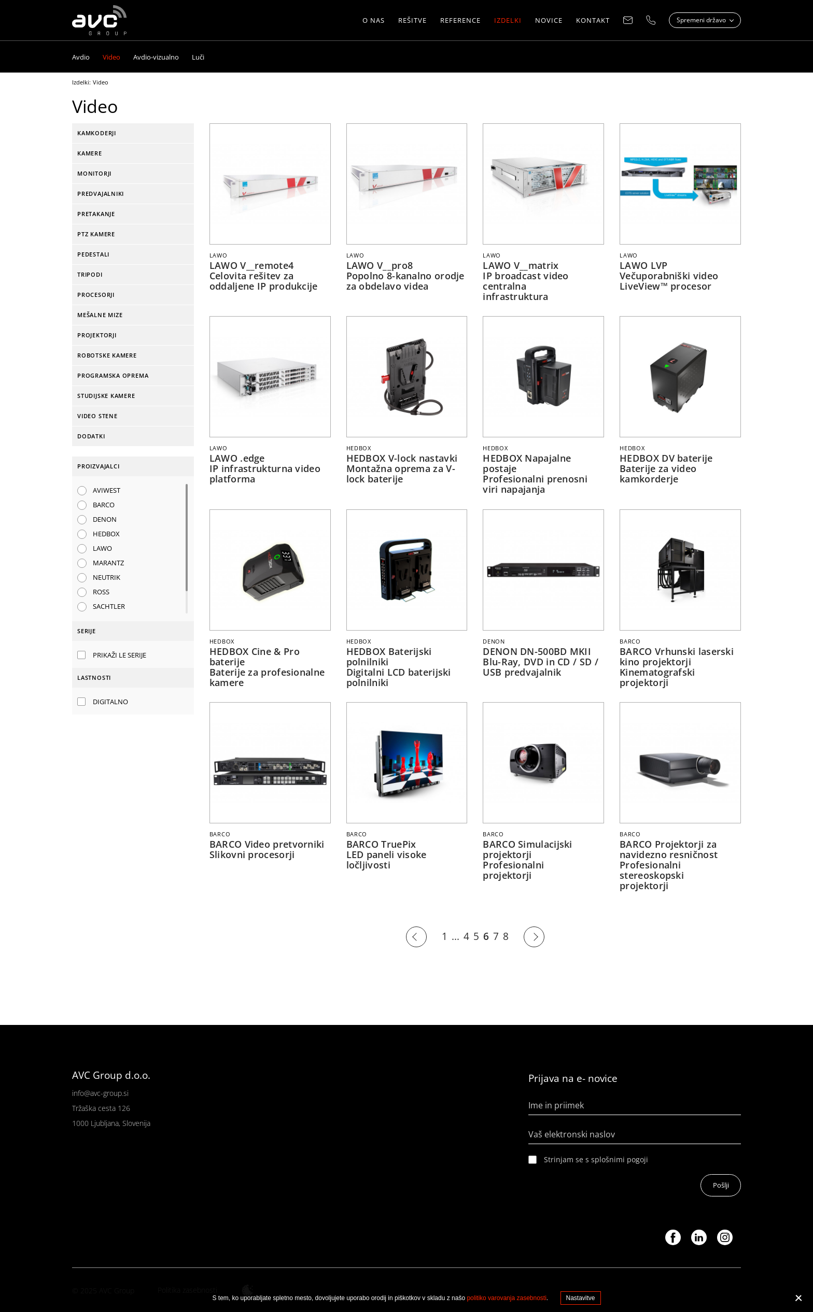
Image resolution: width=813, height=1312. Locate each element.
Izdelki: (81, 82)
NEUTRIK (106, 577)
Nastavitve (580, 1298)
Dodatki (91, 436)
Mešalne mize (99, 315)
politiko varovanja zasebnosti (506, 1298)
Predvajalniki (100, 193)
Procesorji (96, 294)
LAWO (102, 548)
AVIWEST (106, 490)
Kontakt (593, 20)
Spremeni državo (702, 20)
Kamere (89, 153)
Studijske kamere (106, 396)
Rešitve (412, 20)
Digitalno (110, 701)
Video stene (97, 416)
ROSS (101, 592)
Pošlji (720, 1184)
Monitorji (94, 173)
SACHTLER (109, 606)
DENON (105, 519)
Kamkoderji (96, 133)
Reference (460, 20)
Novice (549, 20)
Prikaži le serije (119, 655)
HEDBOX (106, 534)
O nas (373, 20)
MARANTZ (108, 563)
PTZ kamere (96, 234)
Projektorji (97, 335)
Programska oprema (112, 375)
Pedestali (93, 254)
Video (100, 82)
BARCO (104, 505)
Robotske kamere (107, 355)
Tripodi (90, 274)
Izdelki (508, 20)
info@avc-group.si (100, 1092)
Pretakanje (96, 214)
